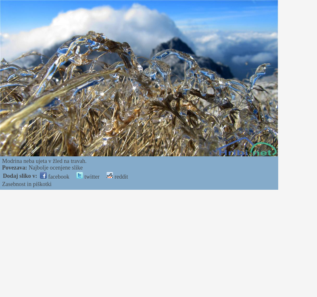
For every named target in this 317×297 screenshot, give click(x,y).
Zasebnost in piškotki (27, 184)
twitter (87, 177)
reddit (117, 177)
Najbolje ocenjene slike (55, 168)
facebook (54, 177)
